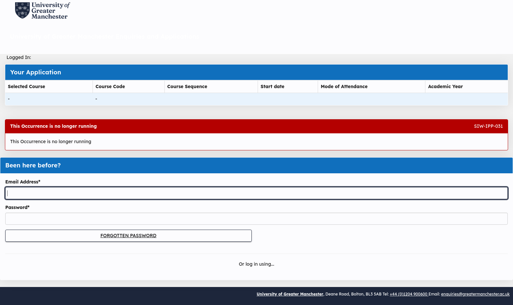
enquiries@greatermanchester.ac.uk (475, 294)
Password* (17, 207)
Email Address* (22, 182)
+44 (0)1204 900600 (409, 294)
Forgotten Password (128, 235)
